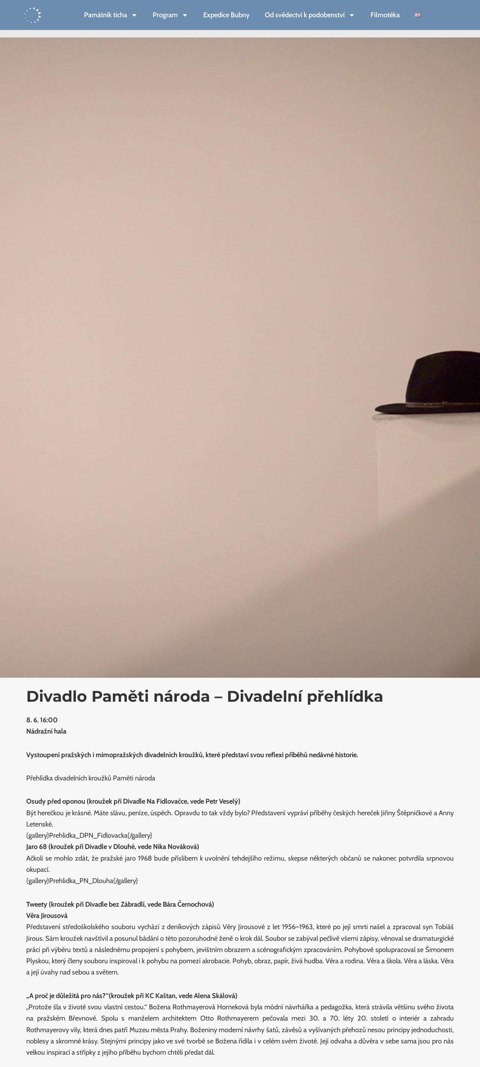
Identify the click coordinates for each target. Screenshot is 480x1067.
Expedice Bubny (226, 14)
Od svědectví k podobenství (310, 15)
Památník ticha (111, 15)
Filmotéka (385, 14)
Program (170, 15)
